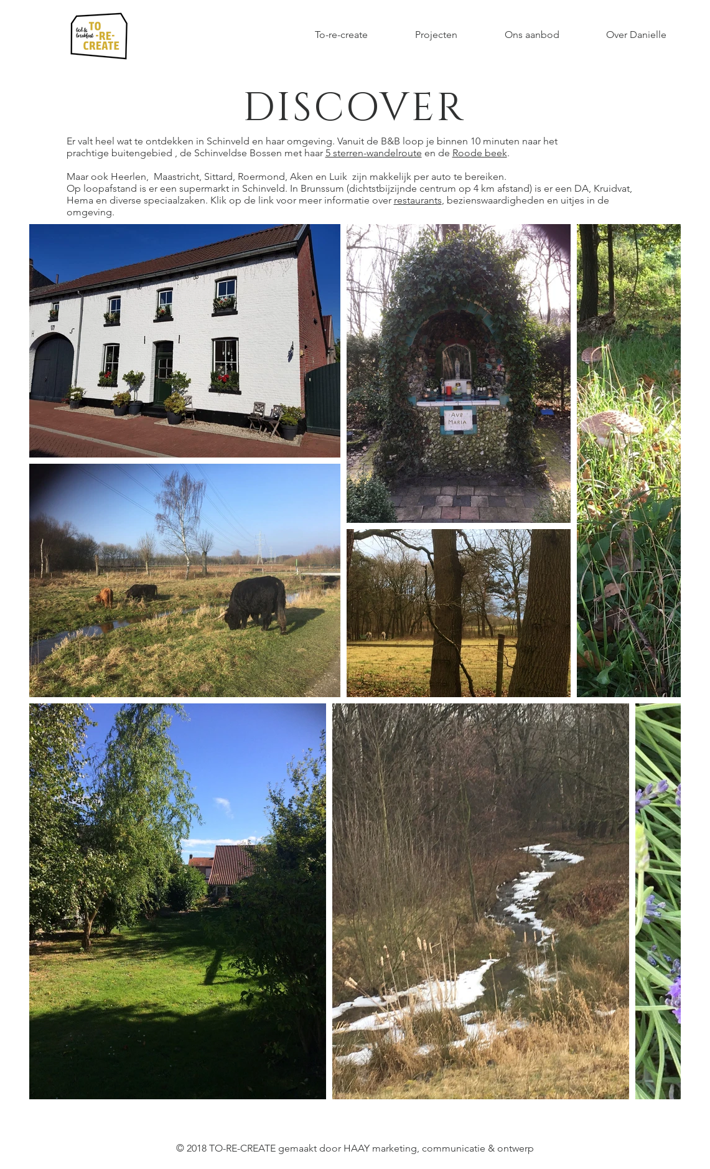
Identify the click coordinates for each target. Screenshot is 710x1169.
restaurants (418, 200)
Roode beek (479, 153)
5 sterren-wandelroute (373, 153)
